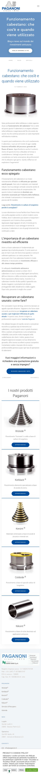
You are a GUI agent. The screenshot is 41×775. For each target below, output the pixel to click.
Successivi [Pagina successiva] (35, 377)
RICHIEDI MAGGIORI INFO (20, 371)
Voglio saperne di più (20, 50)
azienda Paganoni (28, 319)
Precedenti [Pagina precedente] (6, 377)
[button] (38, 6)
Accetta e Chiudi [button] (32, 770)
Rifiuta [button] (21, 770)
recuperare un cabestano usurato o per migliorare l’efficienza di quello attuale (20, 314)
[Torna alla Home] (11, 6)
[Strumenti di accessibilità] (9, 771)
